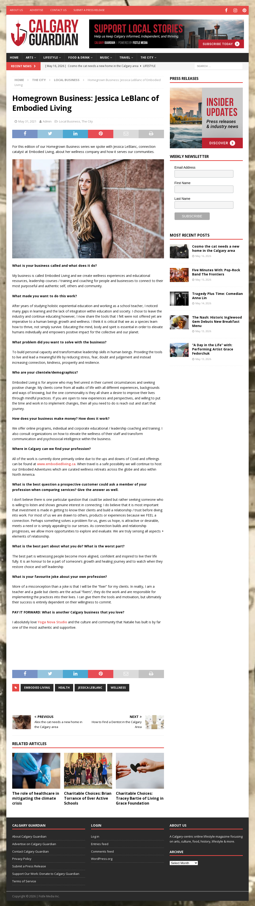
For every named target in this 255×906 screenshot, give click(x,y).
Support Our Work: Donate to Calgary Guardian (45, 873)
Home (14, 57)
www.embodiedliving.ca (56, 463)
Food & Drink (79, 57)
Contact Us (58, 10)
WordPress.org (101, 858)
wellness (118, 687)
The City (147, 57)
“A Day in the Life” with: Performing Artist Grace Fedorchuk (212, 348)
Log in (95, 836)
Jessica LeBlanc (90, 687)
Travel (124, 57)
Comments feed (102, 850)
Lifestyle (50, 57)
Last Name (182, 198)
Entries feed (99, 843)
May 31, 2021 (27, 120)
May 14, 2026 (203, 302)
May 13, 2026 (203, 330)
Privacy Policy (21, 858)
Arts (29, 57)
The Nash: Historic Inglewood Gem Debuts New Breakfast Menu (217, 320)
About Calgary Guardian (29, 836)
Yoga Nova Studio (52, 621)
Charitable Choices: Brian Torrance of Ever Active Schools (87, 797)
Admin (47, 120)
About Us (16, 10)
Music (104, 57)
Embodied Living (37, 687)
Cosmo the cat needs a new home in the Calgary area (215, 247)
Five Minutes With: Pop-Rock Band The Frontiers (216, 271)
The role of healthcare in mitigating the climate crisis (35, 797)
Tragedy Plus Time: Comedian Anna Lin (217, 295)
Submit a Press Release (89, 10)
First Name (182, 182)
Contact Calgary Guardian (30, 850)
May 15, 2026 (203, 279)
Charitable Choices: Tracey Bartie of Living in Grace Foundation (140, 797)
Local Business (69, 120)
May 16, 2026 (203, 255)
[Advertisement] (205, 441)
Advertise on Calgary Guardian (34, 843)
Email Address (185, 166)
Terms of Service (24, 880)
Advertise (36, 10)
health (64, 687)
